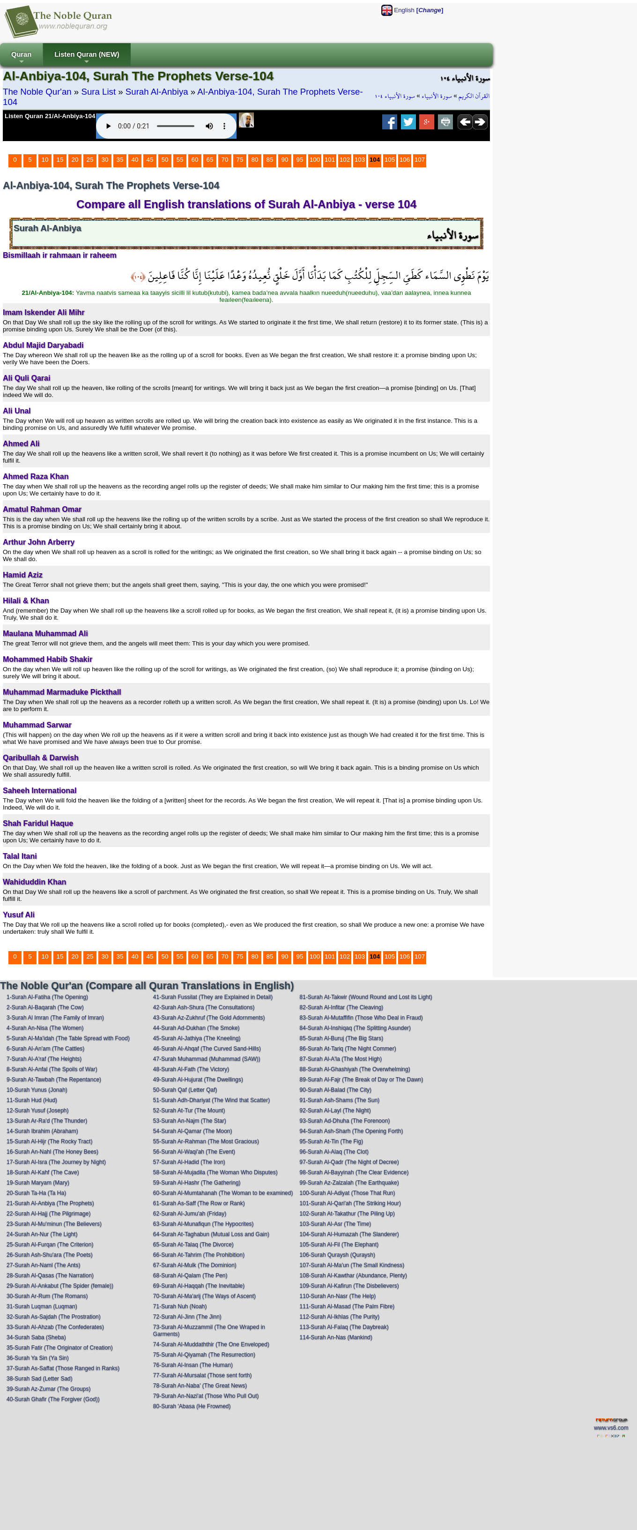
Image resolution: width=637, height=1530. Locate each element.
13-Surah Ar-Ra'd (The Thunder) (47, 1121)
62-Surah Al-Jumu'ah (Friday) (189, 1213)
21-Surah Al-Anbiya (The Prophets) (50, 1203)
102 (345, 159)
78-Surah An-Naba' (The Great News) (200, 1385)
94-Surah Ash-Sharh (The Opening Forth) (351, 1131)
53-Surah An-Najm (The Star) (189, 1121)
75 (240, 159)
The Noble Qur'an (37, 92)
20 (75, 159)
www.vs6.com (611, 1428)
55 (180, 159)
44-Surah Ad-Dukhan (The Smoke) (196, 1028)
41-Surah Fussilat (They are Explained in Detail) (213, 997)
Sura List (98, 92)
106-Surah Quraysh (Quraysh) (337, 1255)
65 (210, 159)
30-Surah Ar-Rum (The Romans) (47, 1296)
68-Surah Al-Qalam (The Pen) (190, 1275)
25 (90, 159)
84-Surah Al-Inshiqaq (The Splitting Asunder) (355, 1028)
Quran (21, 58)
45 (150, 159)
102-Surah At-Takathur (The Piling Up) (347, 1213)
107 (420, 159)
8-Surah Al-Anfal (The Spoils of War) (52, 1069)
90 (285, 159)
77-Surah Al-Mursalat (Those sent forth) (202, 1375)
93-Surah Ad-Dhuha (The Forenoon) (345, 1121)
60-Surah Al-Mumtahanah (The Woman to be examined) (223, 1193)
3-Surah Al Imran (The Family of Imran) (55, 1017)
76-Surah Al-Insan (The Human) (193, 1365)
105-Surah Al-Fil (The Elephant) (339, 1244)
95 (300, 159)
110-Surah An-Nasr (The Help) (338, 1296)
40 (135, 159)
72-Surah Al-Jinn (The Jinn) (187, 1316)
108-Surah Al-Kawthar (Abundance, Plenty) (353, 1275)
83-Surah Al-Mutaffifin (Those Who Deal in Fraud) (361, 1017)
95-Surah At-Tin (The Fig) (331, 1141)
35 (120, 159)
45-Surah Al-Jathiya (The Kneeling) (197, 1038)
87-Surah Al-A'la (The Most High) (341, 1059)
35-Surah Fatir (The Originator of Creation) (60, 1347)
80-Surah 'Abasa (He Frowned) (192, 1406)
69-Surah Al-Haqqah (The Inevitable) (198, 1285)
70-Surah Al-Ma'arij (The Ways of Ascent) (204, 1296)
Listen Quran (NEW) (86, 58)
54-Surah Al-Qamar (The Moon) (192, 1131)
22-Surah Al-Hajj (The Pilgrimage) (48, 1213)
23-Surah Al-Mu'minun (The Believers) (54, 1224)
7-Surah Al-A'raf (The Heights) (44, 1059)
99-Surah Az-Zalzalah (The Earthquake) (349, 1182)
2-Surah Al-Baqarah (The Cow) (45, 1007)
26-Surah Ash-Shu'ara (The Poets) (50, 1255)
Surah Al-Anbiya (157, 92)
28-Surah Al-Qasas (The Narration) (50, 1275)
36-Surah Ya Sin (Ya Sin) (38, 1358)
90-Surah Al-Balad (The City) (335, 1090)
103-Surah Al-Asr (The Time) (335, 1224)
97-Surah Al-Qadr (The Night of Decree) (349, 1162)
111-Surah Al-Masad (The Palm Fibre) (347, 1306)
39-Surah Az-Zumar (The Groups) (48, 1389)
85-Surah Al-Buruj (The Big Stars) (342, 1038)
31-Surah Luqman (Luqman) (42, 1306)
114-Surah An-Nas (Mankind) (336, 1337)
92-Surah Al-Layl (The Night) (335, 1110)
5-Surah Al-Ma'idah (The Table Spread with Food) (68, 1038)
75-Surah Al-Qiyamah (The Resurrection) (204, 1354)
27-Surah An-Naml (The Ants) (43, 1265)
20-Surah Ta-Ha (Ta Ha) (36, 1193)
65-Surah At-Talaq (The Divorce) (193, 1244)
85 (270, 159)
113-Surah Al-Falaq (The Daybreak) (344, 1327)
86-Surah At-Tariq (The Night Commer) (348, 1048)
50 (165, 159)
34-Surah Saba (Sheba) (36, 1337)
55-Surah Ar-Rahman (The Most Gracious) (206, 1141)
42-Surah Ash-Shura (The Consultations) (204, 1007)
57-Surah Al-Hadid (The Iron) (189, 1162)
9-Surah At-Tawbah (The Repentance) (54, 1079)
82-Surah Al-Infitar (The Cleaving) (342, 1007)
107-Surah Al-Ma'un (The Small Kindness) (352, 1265)
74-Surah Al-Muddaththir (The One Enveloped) (211, 1344)
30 (105, 159)
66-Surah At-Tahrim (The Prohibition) (198, 1255)
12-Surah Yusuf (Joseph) (38, 1110)
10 (45, 159)
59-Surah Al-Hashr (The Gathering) (197, 1182)
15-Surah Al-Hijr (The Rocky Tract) (49, 1141)
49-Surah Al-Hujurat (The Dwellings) (198, 1079)
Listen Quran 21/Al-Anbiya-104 (50, 116)
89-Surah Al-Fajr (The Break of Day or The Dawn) (361, 1079)
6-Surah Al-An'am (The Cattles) (45, 1048)
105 (390, 159)
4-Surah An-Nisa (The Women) (45, 1028)
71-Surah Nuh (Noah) (180, 1306)
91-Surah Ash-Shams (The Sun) (340, 1100)
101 (330, 159)
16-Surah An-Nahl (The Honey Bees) (52, 1151)
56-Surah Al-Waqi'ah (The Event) (194, 1151)
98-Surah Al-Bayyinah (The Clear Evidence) (354, 1172)
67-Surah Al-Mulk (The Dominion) (195, 1265)
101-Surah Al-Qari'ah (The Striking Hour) (350, 1203)
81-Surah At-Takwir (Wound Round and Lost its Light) (366, 997)
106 (405, 159)
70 (225, 159)
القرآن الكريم (474, 96)
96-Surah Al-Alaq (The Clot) (334, 1151)
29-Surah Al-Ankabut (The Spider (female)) (60, 1285)
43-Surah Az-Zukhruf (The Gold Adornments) (209, 1017)
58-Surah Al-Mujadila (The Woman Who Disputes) (215, 1172)
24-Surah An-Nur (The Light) (42, 1234)
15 (60, 159)
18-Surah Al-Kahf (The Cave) (43, 1172)
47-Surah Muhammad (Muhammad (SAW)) (206, 1059)
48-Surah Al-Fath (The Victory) (191, 1069)
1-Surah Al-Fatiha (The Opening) (47, 997)
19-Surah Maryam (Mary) (38, 1182)
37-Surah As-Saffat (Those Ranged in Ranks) (63, 1368)
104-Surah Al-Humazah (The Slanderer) (349, 1234)
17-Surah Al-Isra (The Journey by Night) (56, 1162)
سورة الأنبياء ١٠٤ (395, 96)
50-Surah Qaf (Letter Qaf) (185, 1090)
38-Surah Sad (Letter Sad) (40, 1378)
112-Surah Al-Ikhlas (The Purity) (340, 1316)
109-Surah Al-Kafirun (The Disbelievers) (349, 1285)
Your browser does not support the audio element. (166, 126)
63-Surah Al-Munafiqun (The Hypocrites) (203, 1224)
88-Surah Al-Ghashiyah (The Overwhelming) (355, 1069)
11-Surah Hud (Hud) (32, 1100)
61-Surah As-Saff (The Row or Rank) (199, 1203)
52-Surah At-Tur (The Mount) (189, 1110)
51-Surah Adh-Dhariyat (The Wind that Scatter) (211, 1100)
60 (195, 159)
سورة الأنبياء (437, 96)
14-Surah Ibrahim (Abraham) (42, 1131)
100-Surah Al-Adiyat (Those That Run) (347, 1193)
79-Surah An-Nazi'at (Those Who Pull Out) (206, 1396)
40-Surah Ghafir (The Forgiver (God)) (53, 1399)
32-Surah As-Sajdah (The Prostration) (54, 1316)
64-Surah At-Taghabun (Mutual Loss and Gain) (211, 1234)
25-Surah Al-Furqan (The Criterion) (50, 1244)
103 (360, 159)
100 (315, 159)
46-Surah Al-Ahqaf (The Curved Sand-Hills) (207, 1048)
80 (255, 159)
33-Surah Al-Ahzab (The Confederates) (55, 1327)
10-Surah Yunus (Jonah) (37, 1090)
